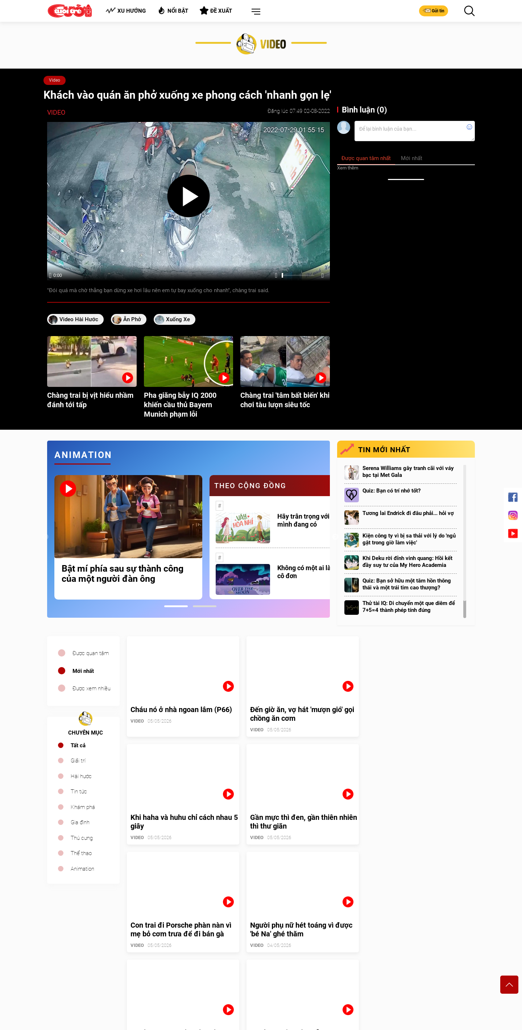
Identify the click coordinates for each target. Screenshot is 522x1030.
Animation (82, 869)
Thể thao (81, 853)
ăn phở (132, 319)
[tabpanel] (128, 537)
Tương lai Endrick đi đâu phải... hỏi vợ (408, 513)
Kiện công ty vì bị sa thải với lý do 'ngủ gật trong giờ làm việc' (409, 539)
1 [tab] (176, 606)
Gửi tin (433, 11)
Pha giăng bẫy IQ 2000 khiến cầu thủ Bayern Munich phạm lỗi (180, 404)
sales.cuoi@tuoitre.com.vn (77, 986)
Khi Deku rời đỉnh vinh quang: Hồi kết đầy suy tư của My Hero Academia (407, 561)
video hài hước (78, 319)
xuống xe (178, 319)
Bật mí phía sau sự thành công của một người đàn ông (122, 574)
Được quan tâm (90, 653)
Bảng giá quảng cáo (445, 941)
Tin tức (79, 791)
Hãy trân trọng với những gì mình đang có (316, 520)
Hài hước (81, 776)
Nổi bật (172, 10)
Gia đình (80, 822)
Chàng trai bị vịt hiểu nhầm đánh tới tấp (90, 400)
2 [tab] (204, 606)
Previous (45, 537)
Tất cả (78, 745)
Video (54, 80)
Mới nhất (83, 671)
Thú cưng (82, 838)
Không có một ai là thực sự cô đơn (315, 572)
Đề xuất (216, 10)
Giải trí (78, 760)
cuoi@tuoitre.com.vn (180, 976)
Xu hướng (125, 10)
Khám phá (83, 807)
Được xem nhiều (91, 688)
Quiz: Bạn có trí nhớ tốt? (391, 490)
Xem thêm (347, 168)
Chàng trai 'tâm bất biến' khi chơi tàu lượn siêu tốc (285, 400)
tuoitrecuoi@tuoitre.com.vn (295, 976)
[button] (254, 12)
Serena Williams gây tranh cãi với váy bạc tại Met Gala (408, 471)
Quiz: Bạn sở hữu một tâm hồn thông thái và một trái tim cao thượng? (406, 584)
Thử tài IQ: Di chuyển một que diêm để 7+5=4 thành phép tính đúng (408, 606)
